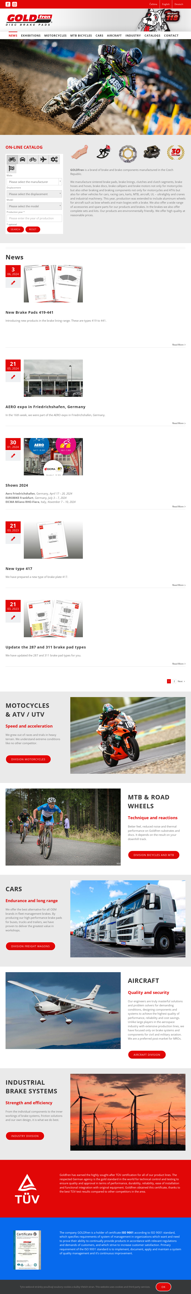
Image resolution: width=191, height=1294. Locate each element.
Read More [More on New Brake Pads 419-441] (178, 344)
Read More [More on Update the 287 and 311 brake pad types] (178, 663)
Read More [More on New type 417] (178, 585)
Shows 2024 (17, 485)
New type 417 (19, 568)
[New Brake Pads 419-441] (53, 283)
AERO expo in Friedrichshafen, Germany (45, 406)
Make (9, 175)
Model (10, 199)
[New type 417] (53, 540)
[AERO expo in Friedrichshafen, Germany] (53, 378)
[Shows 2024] (53, 456)
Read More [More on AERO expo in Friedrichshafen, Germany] (178, 423)
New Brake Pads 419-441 (30, 312)
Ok (163, 1287)
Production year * (16, 212)
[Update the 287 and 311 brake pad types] (53, 618)
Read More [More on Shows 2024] (178, 506)
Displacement (14, 187)
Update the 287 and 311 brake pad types (46, 647)
